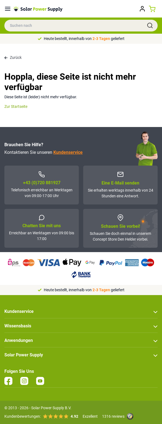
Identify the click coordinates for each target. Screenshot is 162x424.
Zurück (13, 57)
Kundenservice (68, 152)
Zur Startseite (15, 106)
